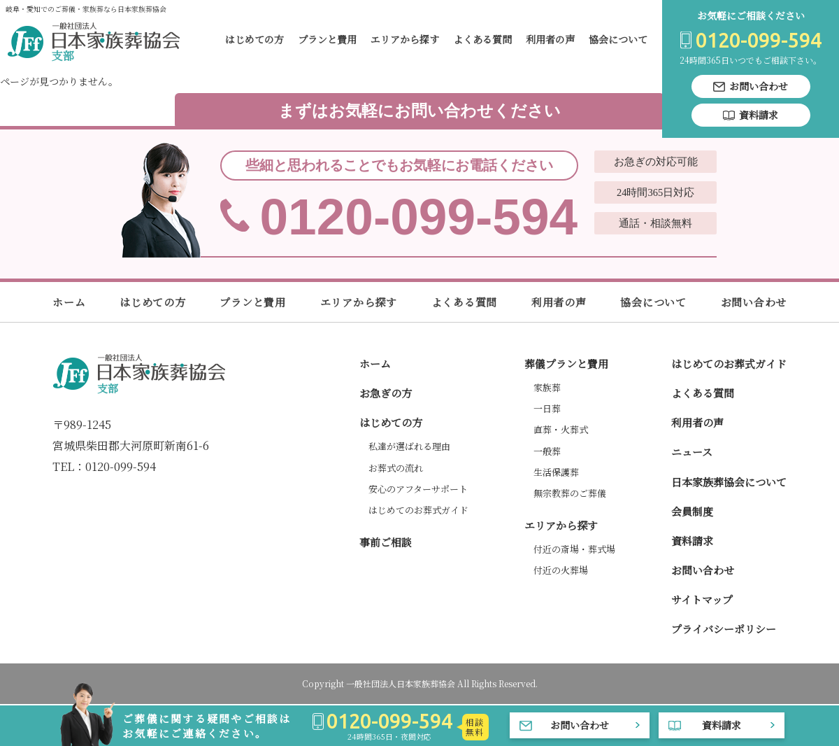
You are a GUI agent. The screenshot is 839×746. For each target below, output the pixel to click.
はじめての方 (254, 39)
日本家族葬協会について (729, 481)
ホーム (68, 302)
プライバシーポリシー (723, 628)
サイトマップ (702, 599)
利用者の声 (550, 39)
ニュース (691, 451)
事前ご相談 (385, 542)
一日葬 (547, 408)
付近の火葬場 (560, 570)
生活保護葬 (556, 472)
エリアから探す (405, 39)
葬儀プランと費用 (566, 363)
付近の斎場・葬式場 (574, 549)
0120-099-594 (419, 198)
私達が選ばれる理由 (409, 446)
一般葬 (547, 451)
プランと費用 (327, 39)
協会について (618, 39)
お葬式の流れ (395, 467)
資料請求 (692, 540)
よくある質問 (482, 39)
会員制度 (692, 511)
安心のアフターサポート (418, 488)
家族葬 (547, 387)
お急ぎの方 (385, 393)
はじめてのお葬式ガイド (418, 509)
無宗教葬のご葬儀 (569, 493)
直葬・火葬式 (560, 429)
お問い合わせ (754, 302)
